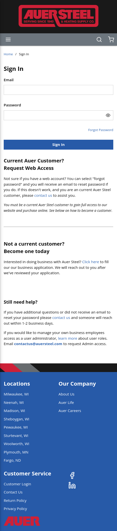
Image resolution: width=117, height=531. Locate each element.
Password (12, 104)
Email (9, 79)
